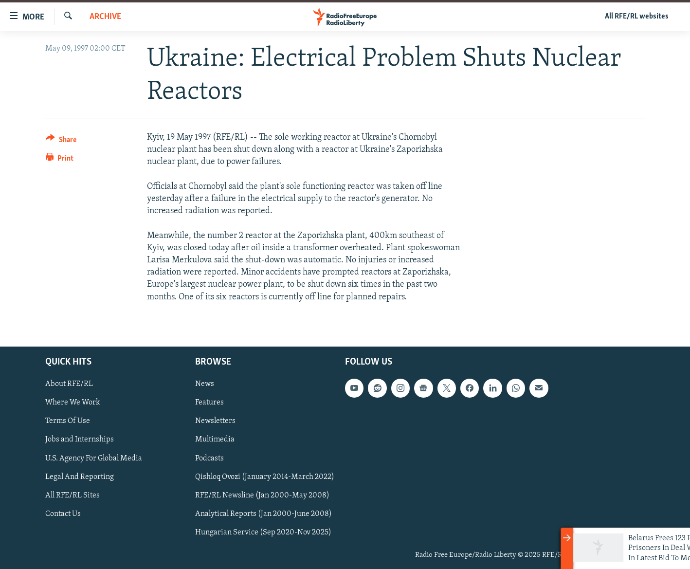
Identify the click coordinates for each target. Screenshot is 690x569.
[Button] (61, 141)
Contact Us (63, 513)
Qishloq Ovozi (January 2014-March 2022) (264, 476)
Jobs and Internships (79, 439)
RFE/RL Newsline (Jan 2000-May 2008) (262, 495)
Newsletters (215, 421)
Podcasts (209, 458)
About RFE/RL (69, 384)
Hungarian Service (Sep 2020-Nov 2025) (263, 532)
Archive (105, 16)
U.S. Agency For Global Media (93, 458)
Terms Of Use (67, 421)
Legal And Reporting (79, 476)
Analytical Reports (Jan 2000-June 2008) (263, 513)
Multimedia (215, 439)
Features (209, 402)
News (204, 384)
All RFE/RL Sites (72, 495)
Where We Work (72, 402)
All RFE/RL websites (637, 16)
